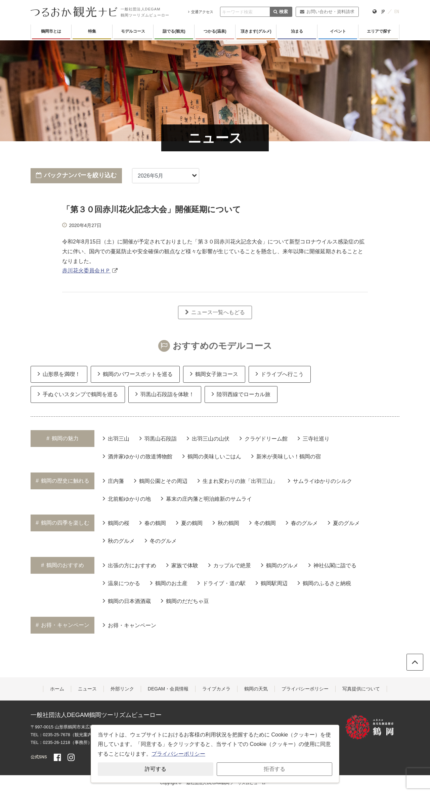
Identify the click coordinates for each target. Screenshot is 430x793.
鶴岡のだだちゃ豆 (185, 600)
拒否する (274, 769)
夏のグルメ (344, 522)
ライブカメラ (216, 688)
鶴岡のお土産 (168, 582)
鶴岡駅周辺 (272, 582)
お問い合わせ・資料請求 (327, 11)
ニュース (87, 688)
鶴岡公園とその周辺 (160, 480)
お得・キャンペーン (129, 624)
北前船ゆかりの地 (127, 498)
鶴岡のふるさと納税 (324, 582)
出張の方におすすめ (129, 565)
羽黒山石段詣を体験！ (164, 393)
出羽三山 (116, 438)
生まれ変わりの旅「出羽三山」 (238, 480)
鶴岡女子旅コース (214, 373)
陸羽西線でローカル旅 (241, 393)
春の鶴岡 (152, 522)
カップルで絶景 (229, 565)
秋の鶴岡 (226, 522)
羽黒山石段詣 (158, 438)
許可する (155, 769)
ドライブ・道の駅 (222, 582)
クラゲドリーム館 (264, 438)
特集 (92, 31)
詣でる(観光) (174, 31)
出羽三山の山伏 (208, 438)
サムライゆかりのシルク (320, 480)
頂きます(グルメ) (256, 31)
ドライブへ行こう (280, 373)
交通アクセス (200, 12)
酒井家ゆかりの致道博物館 (137, 456)
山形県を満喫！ (59, 373)
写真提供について (361, 688)
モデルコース (133, 31)
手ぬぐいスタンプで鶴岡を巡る (78, 393)
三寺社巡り (314, 438)
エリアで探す (379, 31)
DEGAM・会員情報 (168, 688)
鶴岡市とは (51, 31)
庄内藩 (113, 480)
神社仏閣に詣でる (332, 565)
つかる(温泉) (215, 31)
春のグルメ (302, 522)
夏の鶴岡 (189, 522)
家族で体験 (182, 565)
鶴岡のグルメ (279, 565)
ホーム (57, 688)
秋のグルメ (119, 540)
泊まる (297, 31)
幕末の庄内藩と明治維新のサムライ (206, 498)
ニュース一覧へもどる (215, 312)
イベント (338, 31)
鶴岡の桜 (116, 522)
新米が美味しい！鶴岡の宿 (286, 456)
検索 (280, 11)
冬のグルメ (161, 540)
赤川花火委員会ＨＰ (86, 270)
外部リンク (122, 688)
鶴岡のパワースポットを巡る (135, 373)
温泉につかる (121, 582)
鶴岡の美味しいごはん (211, 456)
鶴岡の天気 (256, 688)
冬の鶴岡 (262, 522)
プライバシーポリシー (305, 688)
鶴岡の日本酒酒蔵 (127, 600)
